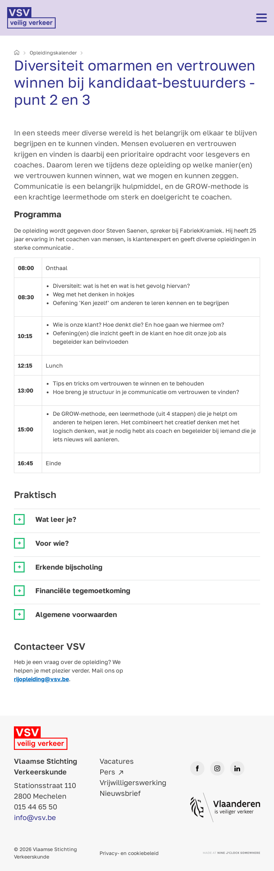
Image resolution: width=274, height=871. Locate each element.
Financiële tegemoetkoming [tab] (82, 590)
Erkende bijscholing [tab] (68, 567)
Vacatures (117, 761)
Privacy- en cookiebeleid (129, 853)
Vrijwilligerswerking (133, 782)
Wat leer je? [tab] (55, 519)
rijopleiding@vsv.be (41, 679)
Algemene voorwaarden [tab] (76, 614)
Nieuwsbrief (120, 793)
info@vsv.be (35, 817)
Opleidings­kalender (53, 53)
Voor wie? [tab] (52, 543)
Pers (107, 771)
